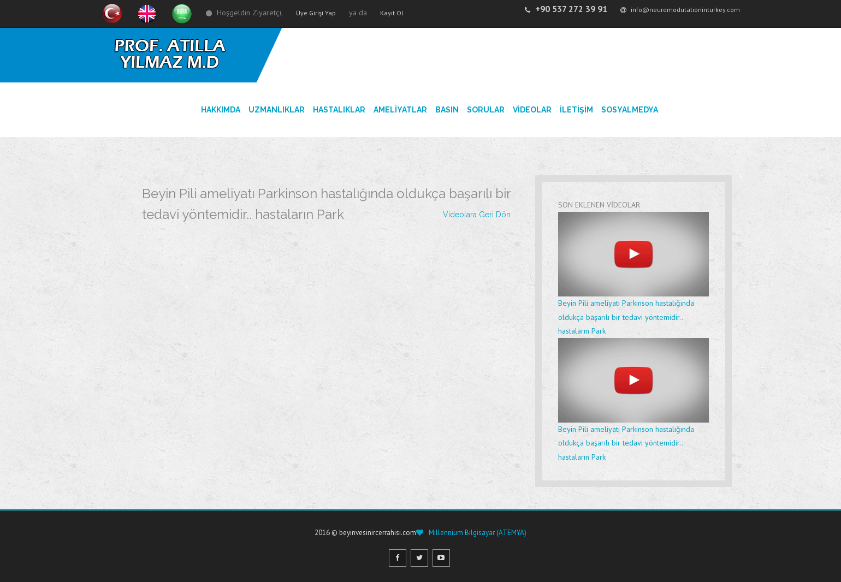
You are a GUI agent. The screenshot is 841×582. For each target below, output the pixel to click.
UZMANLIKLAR (276, 109)
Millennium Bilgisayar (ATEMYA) (476, 532)
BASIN (447, 109)
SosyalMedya (629, 109)
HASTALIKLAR (339, 109)
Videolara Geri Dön (477, 214)
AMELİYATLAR (400, 109)
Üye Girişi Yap (316, 13)
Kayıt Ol (392, 13)
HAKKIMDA (220, 109)
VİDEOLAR (532, 109)
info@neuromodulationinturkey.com (680, 9)
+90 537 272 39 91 (566, 8)
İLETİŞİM (576, 109)
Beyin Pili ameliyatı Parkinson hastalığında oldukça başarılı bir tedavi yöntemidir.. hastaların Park (633, 274)
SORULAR (486, 109)
